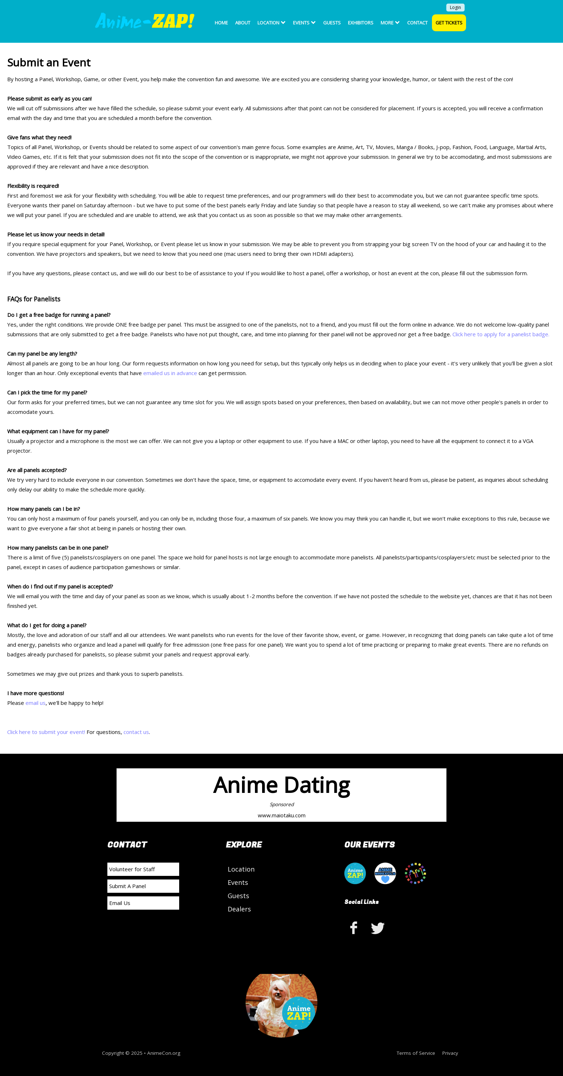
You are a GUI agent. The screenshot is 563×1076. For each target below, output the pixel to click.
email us (35, 702)
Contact (417, 22)
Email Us (119, 902)
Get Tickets (449, 22)
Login (455, 7)
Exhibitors (360, 22)
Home (221, 22)
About (242, 22)
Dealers (239, 909)
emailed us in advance (170, 373)
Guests (332, 22)
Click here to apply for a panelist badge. (500, 334)
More (390, 22)
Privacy (450, 1053)
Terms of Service (416, 1053)
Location (271, 22)
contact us (136, 731)
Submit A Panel (127, 886)
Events (304, 22)
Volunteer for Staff (132, 869)
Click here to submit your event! (46, 731)
